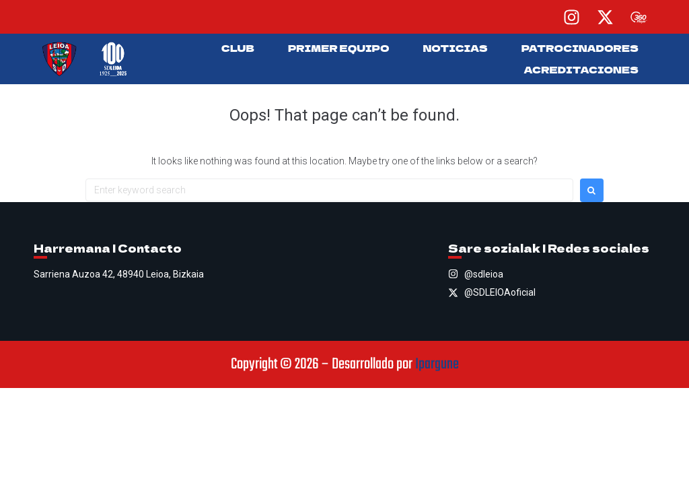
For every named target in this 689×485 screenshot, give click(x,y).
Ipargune (437, 364)
